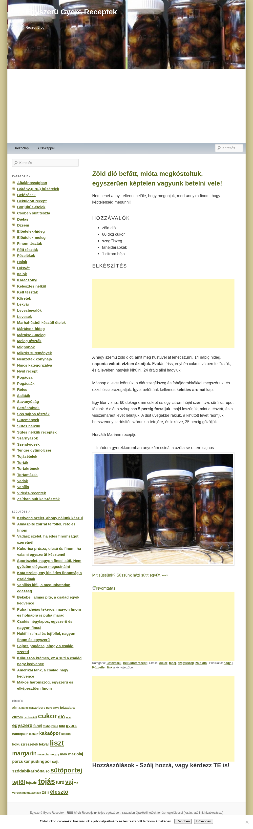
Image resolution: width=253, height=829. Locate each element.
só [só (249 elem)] (47, 771)
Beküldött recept (135, 663)
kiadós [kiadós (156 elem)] (66, 734)
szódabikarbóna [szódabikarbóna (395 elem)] (28, 770)
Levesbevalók (29, 310)
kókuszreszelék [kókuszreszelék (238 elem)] (25, 744)
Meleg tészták (29, 341)
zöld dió (201, 663)
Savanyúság (28, 401)
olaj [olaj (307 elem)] (79, 754)
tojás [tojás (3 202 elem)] (46, 781)
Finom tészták (29, 243)
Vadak (22, 481)
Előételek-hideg (31, 231)
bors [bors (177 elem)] (42, 707)
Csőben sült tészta (33, 213)
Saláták (23, 396)
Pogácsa (24, 377)
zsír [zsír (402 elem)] (45, 792)
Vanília (23, 487)
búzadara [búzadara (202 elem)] (67, 707)
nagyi (228, 663)
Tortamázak (27, 475)
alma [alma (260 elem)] (16, 707)
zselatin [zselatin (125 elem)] (36, 792)
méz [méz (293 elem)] (72, 754)
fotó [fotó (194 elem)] (62, 726)
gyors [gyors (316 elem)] (71, 726)
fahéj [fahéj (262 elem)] (37, 726)
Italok (22, 274)
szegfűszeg (186, 663)
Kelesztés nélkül (31, 286)
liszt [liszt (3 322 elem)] (57, 743)
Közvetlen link (102, 667)
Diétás (22, 219)
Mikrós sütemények (34, 353)
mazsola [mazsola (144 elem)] (43, 754)
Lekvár (23, 304)
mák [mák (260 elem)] (63, 754)
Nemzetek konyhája (34, 359)
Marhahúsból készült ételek (41, 322)
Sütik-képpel (46, 148)
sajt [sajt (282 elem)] (55, 761)
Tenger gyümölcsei (34, 450)
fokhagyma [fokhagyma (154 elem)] (50, 726)
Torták (22, 462)
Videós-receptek (31, 493)
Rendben (183, 821)
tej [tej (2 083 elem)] (78, 770)
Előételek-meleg (31, 237)
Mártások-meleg (31, 335)
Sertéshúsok (28, 408)
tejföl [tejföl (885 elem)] (18, 782)
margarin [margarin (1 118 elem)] (24, 753)
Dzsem (23, 225)
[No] (246, 822)
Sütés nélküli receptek (37, 432)
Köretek (24, 298)
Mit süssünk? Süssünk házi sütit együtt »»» (130, 575)
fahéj (172, 663)
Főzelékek (26, 255)
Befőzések (113, 663)
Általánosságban (32, 183)
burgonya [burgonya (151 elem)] (52, 707)
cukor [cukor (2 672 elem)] (47, 716)
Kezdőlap (22, 148)
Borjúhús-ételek (31, 207)
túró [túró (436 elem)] (60, 782)
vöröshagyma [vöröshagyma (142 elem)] (21, 792)
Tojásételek (27, 456)
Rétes (22, 389)
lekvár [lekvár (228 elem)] (44, 744)
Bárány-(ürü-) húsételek (38, 189)
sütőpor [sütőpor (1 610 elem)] (62, 770)
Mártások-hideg (31, 329)
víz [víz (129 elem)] (76, 782)
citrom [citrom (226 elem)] (17, 717)
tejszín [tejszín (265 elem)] (31, 783)
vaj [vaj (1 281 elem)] (69, 781)
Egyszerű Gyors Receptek (71, 12)
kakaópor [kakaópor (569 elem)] (50, 733)
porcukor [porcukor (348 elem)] (21, 761)
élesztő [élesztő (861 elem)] (59, 792)
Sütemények (28, 420)
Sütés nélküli (28, 426)
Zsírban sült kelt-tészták (38, 499)
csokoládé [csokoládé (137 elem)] (30, 717)
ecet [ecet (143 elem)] (68, 717)
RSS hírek (74, 812)
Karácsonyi (27, 280)
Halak (22, 262)
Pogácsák (26, 383)
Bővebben (203, 821)
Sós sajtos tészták (33, 414)
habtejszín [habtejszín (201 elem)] (20, 734)
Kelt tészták (27, 292)
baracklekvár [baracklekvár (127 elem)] (29, 707)
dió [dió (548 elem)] (61, 716)
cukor (163, 663)
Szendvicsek (28, 444)
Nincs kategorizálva (34, 365)
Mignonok (26, 347)
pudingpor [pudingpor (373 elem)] (41, 761)
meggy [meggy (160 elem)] (54, 754)
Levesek (24, 316)
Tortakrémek (28, 468)
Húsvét (23, 268)
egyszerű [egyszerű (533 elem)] (22, 725)
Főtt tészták (27, 250)
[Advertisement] (126, 105)
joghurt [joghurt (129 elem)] (33, 733)
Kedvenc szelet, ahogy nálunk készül (50, 518)
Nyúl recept (27, 371)
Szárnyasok (27, 438)
